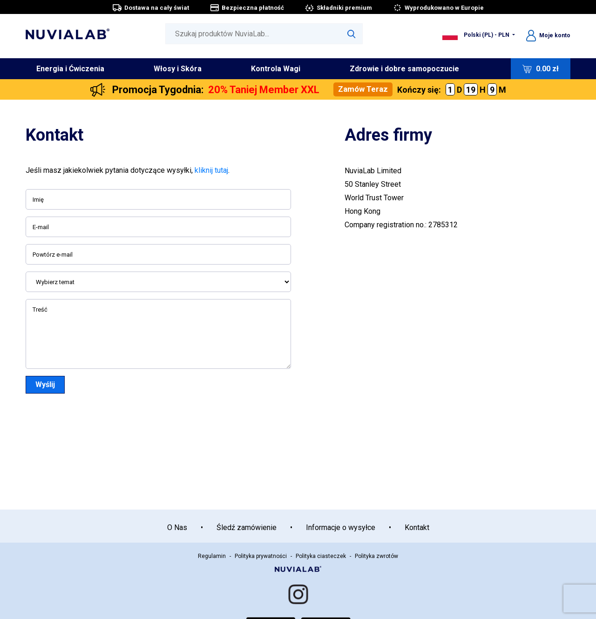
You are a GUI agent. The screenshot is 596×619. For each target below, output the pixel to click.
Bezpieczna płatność (247, 8)
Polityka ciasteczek (321, 556)
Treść (40, 309)
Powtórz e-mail (53, 254)
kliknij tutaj (211, 170)
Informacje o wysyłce (340, 527)
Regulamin (212, 556)
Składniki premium (338, 8)
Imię (38, 199)
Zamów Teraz (363, 89)
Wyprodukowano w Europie (438, 8)
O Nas (177, 527)
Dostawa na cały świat (150, 8)
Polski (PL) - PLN (476, 35)
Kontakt (417, 527)
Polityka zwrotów (376, 556)
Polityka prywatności (261, 556)
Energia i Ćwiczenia (70, 68)
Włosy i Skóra (178, 68)
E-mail (41, 227)
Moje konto (548, 35)
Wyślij (45, 384)
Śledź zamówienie (247, 527)
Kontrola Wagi (275, 68)
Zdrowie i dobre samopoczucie (404, 68)
